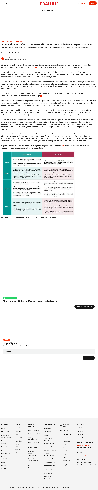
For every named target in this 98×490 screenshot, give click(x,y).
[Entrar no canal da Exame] (84, 307)
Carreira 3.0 (66, 441)
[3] (41, 96)
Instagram (80, 434)
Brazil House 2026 (50, 428)
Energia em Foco (49, 443)
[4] (63, 146)
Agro (64, 457)
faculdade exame (66, 425)
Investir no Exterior (50, 447)
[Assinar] (82, 3)
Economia (4, 447)
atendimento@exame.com (85, 455)
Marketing (18, 431)
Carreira (4, 443)
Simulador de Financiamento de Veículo (34, 466)
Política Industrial (49, 462)
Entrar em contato (83, 445)
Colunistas (49, 10)
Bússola (46, 435)
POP (16, 453)
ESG (2, 450)
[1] (81, 65)
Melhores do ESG (49, 473)
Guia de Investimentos (32, 438)
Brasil (3, 440)
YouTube (80, 428)
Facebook (80, 438)
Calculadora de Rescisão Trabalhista (33, 453)
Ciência (17, 449)
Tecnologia (18, 441)
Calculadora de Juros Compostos (33, 460)
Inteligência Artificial (5, 458)
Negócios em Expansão (48, 477)
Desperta (6, 339)
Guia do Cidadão (33, 430)
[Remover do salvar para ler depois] (22, 52)
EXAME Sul (47, 432)
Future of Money (18, 445)
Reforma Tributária (50, 450)
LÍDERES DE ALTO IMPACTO (6, 436)
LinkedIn (80, 431)
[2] (36, 67)
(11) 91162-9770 (85, 447)
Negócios (4, 465)
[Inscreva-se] (89, 358)
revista (65, 430)
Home (2, 41)
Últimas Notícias (6, 432)
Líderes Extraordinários (49, 454)
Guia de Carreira (33, 442)
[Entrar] (93, 3)
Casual (17, 428)
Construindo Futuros (48, 439)
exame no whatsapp (10, 298)
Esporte (17, 434)
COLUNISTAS (5, 468)
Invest (3, 462)
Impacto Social (19, 41)
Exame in (65, 438)
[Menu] (2, 3)
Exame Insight (5, 453)
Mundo (17, 424)
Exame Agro (19, 438)
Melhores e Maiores (50, 470)
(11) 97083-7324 (85, 462)
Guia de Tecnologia (34, 434)
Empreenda (66, 461)
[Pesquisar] (6, 3)
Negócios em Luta (49, 459)
